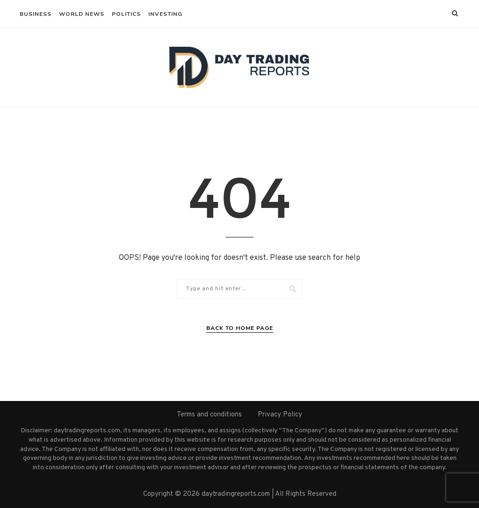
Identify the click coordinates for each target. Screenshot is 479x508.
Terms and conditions (209, 414)
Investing (165, 14)
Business (35, 14)
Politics (126, 14)
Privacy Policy (280, 414)
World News (81, 14)
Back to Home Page (239, 328)
